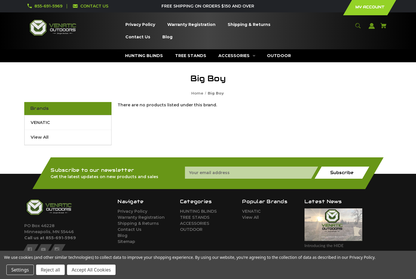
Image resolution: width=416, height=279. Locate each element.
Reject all (50, 270)
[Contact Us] (138, 37)
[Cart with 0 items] (383, 28)
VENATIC (40, 122)
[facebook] (29, 250)
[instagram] (57, 250)
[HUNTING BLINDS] (143, 56)
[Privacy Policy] (140, 24)
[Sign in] (371, 28)
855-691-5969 (48, 6)
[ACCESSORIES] (237, 56)
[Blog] (167, 37)
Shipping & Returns (138, 223)
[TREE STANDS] (190, 56)
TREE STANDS (194, 217)
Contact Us (130, 229)
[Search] (358, 28)
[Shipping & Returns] (249, 24)
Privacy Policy (132, 211)
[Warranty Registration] (191, 24)
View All (40, 137)
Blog (122, 235)
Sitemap (126, 241)
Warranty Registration (141, 217)
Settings (20, 270)
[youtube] (43, 250)
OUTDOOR (191, 229)
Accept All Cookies (91, 270)
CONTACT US (94, 6)
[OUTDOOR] (279, 56)
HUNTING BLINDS (198, 211)
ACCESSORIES (194, 223)
